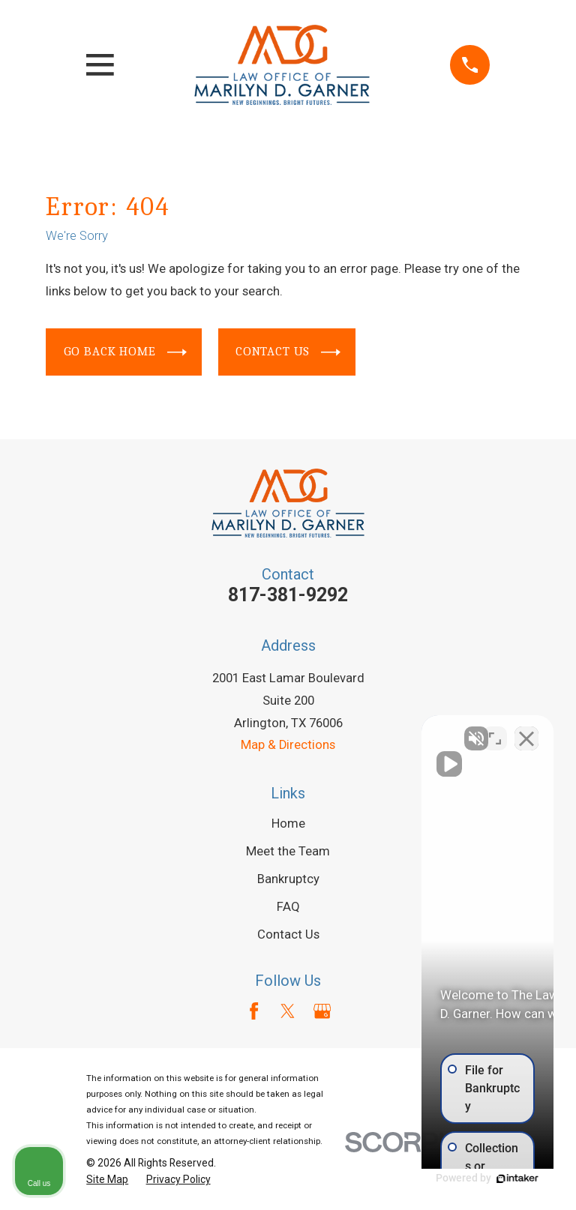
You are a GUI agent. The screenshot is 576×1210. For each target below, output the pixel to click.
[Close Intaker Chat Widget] (526, 731)
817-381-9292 (288, 595)
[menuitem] (107, 1180)
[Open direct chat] (495, 731)
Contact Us (288, 352)
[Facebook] (253, 1011)
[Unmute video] (310, 731)
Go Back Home (125, 352)
